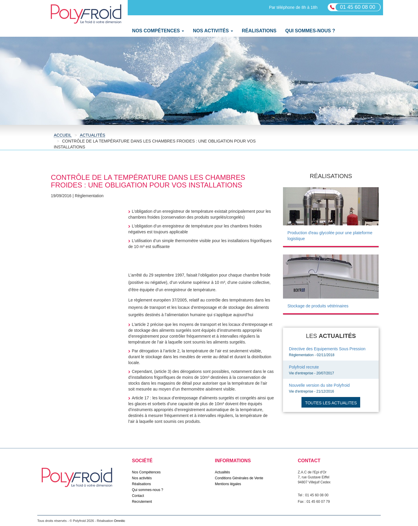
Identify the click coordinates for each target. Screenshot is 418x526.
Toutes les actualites (331, 403)
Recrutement (142, 502)
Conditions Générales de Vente (239, 478)
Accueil (63, 135)
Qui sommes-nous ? (310, 30)
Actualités (92, 135)
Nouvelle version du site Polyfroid (319, 385)
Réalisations (259, 30)
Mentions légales (228, 484)
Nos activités (142, 478)
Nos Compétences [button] (158, 30)
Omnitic (119, 520)
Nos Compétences (146, 472)
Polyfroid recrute (304, 367)
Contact (138, 496)
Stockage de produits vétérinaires (317, 306)
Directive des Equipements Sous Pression (327, 348)
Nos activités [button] (213, 30)
